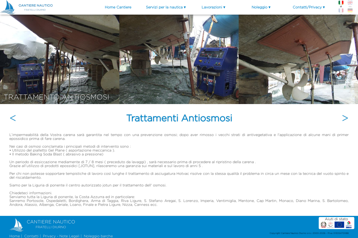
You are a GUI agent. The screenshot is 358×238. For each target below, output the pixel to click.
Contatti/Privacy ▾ (309, 7)
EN (350, 4)
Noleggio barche (98, 236)
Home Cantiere (118, 7)
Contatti (31, 236)
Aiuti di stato (336, 223)
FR (340, 12)
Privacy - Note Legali (61, 236)
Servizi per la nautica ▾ (166, 7)
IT (340, 4)
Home (14, 236)
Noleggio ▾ (261, 7)
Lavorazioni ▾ (213, 7)
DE (350, 12)
